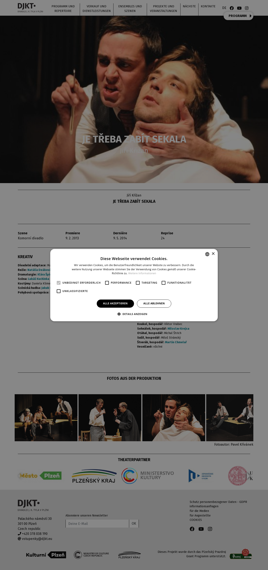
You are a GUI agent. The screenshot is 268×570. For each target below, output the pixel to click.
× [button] (213, 253)
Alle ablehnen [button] (154, 303)
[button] (134, 314)
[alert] (134, 285)
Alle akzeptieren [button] (115, 303)
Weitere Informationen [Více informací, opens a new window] (142, 273)
